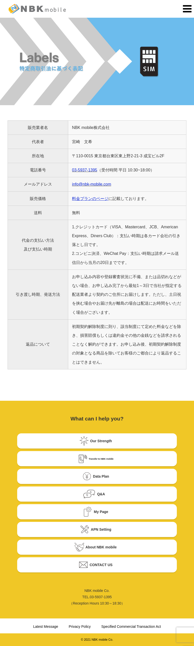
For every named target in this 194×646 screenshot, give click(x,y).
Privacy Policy (80, 627)
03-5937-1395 (84, 170)
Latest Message (45, 627)
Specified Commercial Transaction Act (131, 627)
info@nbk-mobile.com (91, 184)
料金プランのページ (90, 198)
